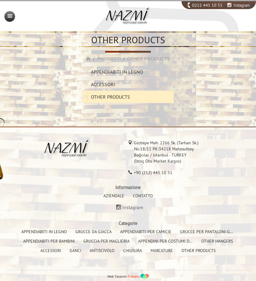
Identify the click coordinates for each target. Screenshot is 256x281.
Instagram (242, 5)
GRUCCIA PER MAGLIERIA (106, 241)
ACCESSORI (103, 84)
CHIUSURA (132, 250)
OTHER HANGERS (217, 241)
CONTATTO (143, 195)
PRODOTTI (109, 58)
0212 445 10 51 (207, 5)
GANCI (75, 250)
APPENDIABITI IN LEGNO (117, 72)
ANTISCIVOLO (102, 250)
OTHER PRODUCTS (148, 58)
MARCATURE (161, 250)
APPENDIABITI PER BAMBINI (49, 241)
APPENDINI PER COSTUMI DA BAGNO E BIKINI (180, 241)
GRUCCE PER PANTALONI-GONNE (210, 231)
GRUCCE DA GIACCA (93, 231)
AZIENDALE (113, 195)
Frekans (134, 276)
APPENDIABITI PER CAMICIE (145, 231)
